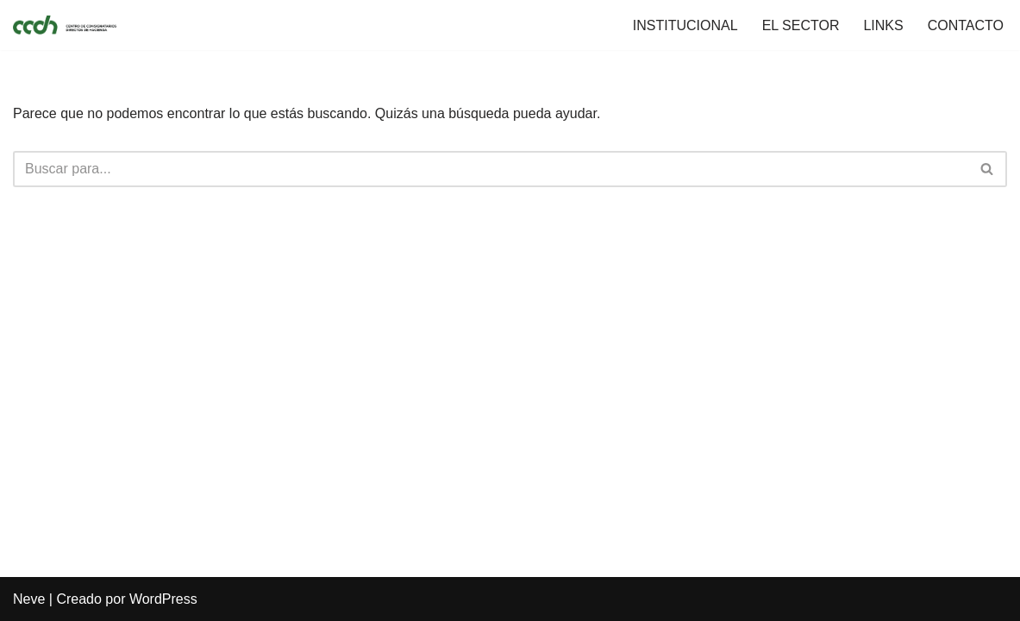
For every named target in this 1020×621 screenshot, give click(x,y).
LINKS (883, 25)
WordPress (163, 599)
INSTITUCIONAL (685, 25)
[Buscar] (490, 169)
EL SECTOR (801, 25)
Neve (29, 599)
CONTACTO (966, 25)
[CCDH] (64, 25)
